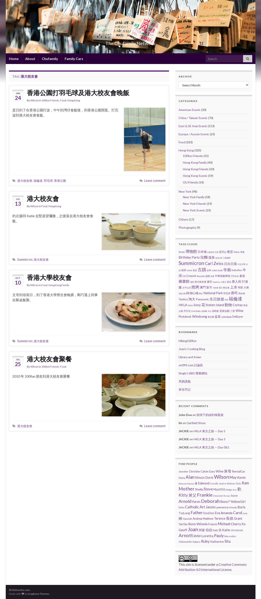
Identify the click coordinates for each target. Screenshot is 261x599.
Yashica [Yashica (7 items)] (183, 299)
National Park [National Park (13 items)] (213, 293)
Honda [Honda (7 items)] (233, 507)
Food (63, 100)
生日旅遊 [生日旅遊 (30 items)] (217, 299)
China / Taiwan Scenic (193, 118)
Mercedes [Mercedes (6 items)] (230, 536)
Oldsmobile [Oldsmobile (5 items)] (185, 541)
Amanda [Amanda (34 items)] (226, 513)
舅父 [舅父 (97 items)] (192, 495)
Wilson (34, 100)
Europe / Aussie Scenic (194, 134)
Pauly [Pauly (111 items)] (219, 535)
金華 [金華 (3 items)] (209, 270)
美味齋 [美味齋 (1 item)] (220, 270)
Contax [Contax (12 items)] (238, 305)
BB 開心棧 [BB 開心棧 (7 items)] (192, 293)
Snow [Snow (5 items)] (182, 251)
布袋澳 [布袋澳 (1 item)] (215, 288)
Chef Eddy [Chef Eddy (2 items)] (196, 311)
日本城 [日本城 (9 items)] (202, 251)
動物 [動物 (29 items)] (228, 304)
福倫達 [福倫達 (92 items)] (235, 298)
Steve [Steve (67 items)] (208, 489)
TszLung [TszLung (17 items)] (184, 513)
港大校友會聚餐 (49, 359)
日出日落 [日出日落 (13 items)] (230, 264)
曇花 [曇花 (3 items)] (229, 282)
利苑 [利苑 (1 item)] (226, 300)
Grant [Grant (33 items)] (238, 518)
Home (14, 59)
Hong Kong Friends (196, 169)
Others (183, 219)
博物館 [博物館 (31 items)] (191, 251)
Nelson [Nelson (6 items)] (231, 483)
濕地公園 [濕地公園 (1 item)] (182, 293)
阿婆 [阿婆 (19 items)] (202, 530)
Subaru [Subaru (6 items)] (196, 541)
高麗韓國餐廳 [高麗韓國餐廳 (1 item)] (226, 317)
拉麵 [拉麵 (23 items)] (204, 257)
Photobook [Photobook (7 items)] (185, 316)
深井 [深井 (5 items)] (183, 270)
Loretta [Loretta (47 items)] (207, 536)
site (188, 564)
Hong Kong (73, 100)
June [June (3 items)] (245, 513)
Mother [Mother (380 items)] (186, 488)
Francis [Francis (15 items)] (212, 524)
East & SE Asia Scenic (193, 126)
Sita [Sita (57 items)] (228, 541)
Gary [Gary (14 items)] (212, 471)
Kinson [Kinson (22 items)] (200, 477)
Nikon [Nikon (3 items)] (237, 252)
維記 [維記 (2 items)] (201, 293)
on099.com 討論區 (191, 365)
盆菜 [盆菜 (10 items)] (218, 316)
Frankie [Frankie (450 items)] (205, 495)
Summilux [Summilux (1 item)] (216, 282)
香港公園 (60, 180)
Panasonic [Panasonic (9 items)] (202, 299)
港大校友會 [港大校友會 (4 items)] (200, 281)
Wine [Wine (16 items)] (239, 311)
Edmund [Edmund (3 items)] (183, 483)
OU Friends (190, 182)
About (30, 59)
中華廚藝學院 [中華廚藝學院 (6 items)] (222, 276)
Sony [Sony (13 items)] (197, 305)
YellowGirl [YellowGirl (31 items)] (237, 501)
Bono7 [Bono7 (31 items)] (225, 501)
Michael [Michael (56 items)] (224, 524)
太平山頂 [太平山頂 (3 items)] (186, 287)
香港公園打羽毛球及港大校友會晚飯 (78, 92)
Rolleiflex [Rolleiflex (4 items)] (237, 270)
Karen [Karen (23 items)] (196, 501)
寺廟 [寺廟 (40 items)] (227, 269)
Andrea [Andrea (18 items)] (197, 518)
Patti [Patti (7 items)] (215, 530)
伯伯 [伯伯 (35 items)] (209, 530)
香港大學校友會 (49, 277)
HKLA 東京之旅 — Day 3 (209, 439)
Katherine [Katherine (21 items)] (217, 541)
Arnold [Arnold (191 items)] (185, 501)
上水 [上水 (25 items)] (233, 287)
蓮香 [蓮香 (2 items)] (192, 282)
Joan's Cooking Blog (192, 349)
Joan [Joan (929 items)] (193, 529)
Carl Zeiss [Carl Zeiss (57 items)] (214, 263)
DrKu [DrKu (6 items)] (181, 507)
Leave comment (155, 180)
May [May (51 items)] (233, 477)
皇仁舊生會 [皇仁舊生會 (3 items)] (224, 287)
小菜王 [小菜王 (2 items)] (223, 282)
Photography (187, 227)
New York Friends (194, 203)
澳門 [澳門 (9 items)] (203, 287)
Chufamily (50, 59)
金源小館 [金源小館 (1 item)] (218, 258)
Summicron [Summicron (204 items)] (191, 263)
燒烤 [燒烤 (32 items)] (195, 287)
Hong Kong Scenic (195, 175)
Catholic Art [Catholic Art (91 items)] (195, 506)
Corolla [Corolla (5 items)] (214, 483)
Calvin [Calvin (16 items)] (204, 471)
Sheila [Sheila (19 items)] (199, 489)
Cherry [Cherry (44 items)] (236, 524)
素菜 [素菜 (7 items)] (242, 276)
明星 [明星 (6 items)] (240, 287)
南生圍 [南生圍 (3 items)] (211, 316)
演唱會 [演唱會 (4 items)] (215, 311)
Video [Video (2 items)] (190, 305)
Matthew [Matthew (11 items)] (208, 518)
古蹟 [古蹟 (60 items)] (202, 269)
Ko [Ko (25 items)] (244, 524)
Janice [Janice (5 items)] (222, 483)
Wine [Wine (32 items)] (219, 471)
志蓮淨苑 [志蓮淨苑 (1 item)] (210, 252)
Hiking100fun (188, 341)
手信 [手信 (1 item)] (209, 311)
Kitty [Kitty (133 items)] (183, 495)
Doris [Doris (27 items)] (209, 477)
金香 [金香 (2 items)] (212, 276)
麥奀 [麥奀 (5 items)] (209, 281)
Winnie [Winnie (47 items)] (202, 524)
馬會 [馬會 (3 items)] (242, 252)
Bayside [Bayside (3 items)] (201, 276)
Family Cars (74, 59)
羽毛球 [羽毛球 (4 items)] (226, 293)
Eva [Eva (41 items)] (217, 513)
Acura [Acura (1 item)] (235, 490)
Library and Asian (190, 357)
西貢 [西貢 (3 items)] (195, 270)
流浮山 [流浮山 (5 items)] (222, 251)
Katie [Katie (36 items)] (226, 530)
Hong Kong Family (58, 285)
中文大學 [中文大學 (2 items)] (241, 264)
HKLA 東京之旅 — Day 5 (209, 431)
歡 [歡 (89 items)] (239, 489)
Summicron (24, 259)
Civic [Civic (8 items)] (238, 483)
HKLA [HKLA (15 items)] (183, 305)
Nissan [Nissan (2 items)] (226, 496)
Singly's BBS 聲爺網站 (193, 373)
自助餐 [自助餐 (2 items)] (204, 311)
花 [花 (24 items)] (203, 304)
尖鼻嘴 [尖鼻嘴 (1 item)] (214, 270)
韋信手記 (185, 389)
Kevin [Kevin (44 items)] (241, 477)
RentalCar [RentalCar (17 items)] (238, 471)
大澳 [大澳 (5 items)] (246, 287)
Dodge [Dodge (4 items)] (229, 489)
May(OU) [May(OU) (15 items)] (219, 489)
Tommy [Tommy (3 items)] (190, 483)
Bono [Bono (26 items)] (192, 524)
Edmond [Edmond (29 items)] (203, 483)
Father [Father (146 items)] (197, 512)
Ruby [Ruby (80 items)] (205, 541)
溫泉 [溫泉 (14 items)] (211, 257)
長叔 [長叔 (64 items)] (229, 518)
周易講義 (185, 381)
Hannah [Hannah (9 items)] (187, 518)
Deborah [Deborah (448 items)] (210, 501)
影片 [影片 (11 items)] (209, 287)
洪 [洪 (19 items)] (220, 530)
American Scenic (190, 110)
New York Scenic (194, 210)
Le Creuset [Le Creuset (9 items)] (189, 276)
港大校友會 (24, 180)
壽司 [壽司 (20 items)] (234, 293)
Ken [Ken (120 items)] (245, 483)
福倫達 (38, 180)
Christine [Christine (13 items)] (194, 471)
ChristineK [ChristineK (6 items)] (237, 530)
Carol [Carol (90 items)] (237, 512)
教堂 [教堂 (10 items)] (230, 251)
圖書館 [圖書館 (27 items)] (184, 281)
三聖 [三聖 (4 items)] (232, 311)
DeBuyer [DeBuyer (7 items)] (237, 316)
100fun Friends (50, 100)
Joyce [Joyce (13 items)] (234, 495)
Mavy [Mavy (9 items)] (182, 477)
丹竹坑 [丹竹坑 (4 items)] (187, 311)
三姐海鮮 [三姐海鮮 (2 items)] (226, 258)
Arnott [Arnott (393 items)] (186, 535)
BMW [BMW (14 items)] (197, 536)
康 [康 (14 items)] (196, 483)
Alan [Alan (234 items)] (190, 477)
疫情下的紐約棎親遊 (210, 415)
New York (185, 191)
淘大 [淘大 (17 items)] (191, 299)
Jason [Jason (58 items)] (210, 507)
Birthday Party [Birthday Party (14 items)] (189, 257)
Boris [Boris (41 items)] (241, 507)
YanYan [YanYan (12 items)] (183, 524)
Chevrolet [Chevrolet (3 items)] (218, 495)
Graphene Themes (38, 593)
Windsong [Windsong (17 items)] (199, 316)
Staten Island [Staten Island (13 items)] (215, 305)
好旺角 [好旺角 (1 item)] (189, 270)
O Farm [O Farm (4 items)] (235, 276)
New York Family (193, 197)
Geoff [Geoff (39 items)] (183, 530)
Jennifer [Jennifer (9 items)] (183, 471)
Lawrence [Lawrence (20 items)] (222, 507)
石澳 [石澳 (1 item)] (216, 252)
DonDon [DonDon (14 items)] (208, 513)
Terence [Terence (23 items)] (219, 518)
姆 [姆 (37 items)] (180, 518)
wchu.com (130, 36)
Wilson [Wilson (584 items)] (221, 477)
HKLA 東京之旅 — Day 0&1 (211, 447)
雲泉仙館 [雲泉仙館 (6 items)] (224, 311)
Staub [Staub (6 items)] (241, 293)
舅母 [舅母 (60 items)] (227, 471)
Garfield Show (196, 423)
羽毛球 (48, 180)
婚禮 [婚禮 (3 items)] (208, 276)
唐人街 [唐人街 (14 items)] (236, 281)
